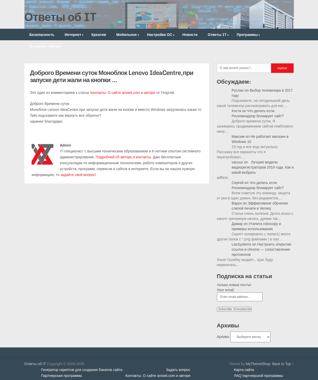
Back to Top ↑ (283, 364)
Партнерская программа (61, 376)
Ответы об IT (60, 16)
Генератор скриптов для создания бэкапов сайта (81, 370)
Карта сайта (244, 370)
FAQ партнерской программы (258, 376)
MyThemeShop (258, 364)
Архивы (223, 337)
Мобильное (128, 34)
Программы (249, 34)
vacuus (237, 162)
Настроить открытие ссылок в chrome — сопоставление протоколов (261, 249)
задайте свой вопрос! (78, 175)
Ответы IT (219, 34)
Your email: (226, 290)
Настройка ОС (161, 34)
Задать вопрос (178, 370)
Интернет (75, 34)
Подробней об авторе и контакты (123, 157)
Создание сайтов (46, 46)
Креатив (98, 34)
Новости (190, 34)
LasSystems (241, 244)
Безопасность (42, 34)
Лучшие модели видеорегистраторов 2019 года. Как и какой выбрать (263, 167)
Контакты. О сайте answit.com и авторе (122, 93)
